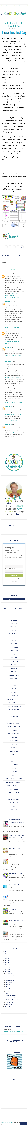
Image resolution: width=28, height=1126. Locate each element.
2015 (6, 969)
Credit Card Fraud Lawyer (12, 341)
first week (14, 668)
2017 (6, 965)
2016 (6, 967)
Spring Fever (13, 909)
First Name (8, 563)
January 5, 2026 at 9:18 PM (12, 421)
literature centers (14, 706)
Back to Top (23, 1123)
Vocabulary (14, 803)
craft (14, 654)
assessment (14, 626)
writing (14, 810)
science (14, 747)
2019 (6, 960)
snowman (14, 761)
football (14, 671)
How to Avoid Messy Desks (17, 920)
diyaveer (7, 331)
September (9, 980)
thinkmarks (14, 796)
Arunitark (8, 347)
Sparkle (14, 768)
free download (13, 675)
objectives (14, 716)
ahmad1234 (8, 406)
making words (14, 709)
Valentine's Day (14, 799)
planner (14, 730)
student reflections (14, 785)
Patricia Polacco (14, 727)
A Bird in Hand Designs (7, 1122)
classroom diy (14, 651)
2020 (6, 958)
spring (14, 775)
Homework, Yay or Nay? (16, 932)
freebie (14, 682)
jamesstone (8, 361)
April (7, 991)
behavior (14, 640)
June (7, 986)
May (7, 989)
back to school (14, 633)
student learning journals (14, 782)
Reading (14, 744)
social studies (14, 765)
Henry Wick (8, 274)
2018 (6, 962)
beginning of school (14, 637)
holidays (14, 692)
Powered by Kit (14, 581)
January (8, 1004)
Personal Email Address (11, 568)
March (8, 993)
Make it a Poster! (14, 848)
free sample (14, 678)
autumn (14, 630)
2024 (6, 951)
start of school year (14, 779)
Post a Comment (8, 442)
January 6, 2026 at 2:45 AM (12, 439)
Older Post (22, 255)
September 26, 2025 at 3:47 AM (13, 402)
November (9, 975)
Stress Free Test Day (15, 884)
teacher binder (14, 792)
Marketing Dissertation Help (13, 377)
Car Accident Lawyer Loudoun (13, 355)
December (9, 973)
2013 (6, 1006)
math (14, 713)
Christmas (14, 647)
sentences (14, 751)
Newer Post (6, 255)
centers (14, 644)
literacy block (14, 703)
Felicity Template (17, 1121)
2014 (6, 971)
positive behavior (14, 734)
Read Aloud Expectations (13, 1000)
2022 (6, 954)
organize (14, 720)
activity (14, 623)
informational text (14, 699)
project (14, 737)
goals (14, 689)
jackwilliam (8, 301)
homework (14, 696)
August (8, 982)
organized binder (13, 723)
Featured (14, 664)
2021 (6, 956)
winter (14, 806)
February (8, 1002)
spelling (14, 772)
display (14, 658)
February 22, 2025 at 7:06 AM (12, 327)
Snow (14, 758)
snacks (14, 754)
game (14, 685)
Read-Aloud (14, 741)
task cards (14, 789)
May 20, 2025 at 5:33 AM (11, 358)
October (8, 978)
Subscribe (14, 575)
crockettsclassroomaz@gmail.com (13, 1031)
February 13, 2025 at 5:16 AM (12, 298)
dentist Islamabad (15, 432)
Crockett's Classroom (9, 1121)
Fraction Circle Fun (15, 873)
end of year (14, 661)
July (7, 984)
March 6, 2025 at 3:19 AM (11, 343)
